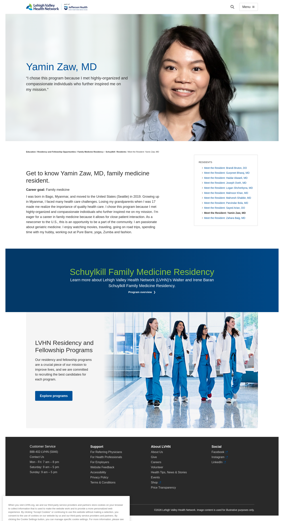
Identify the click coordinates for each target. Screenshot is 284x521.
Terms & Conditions (103, 482)
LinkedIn (219, 462)
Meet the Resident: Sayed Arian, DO (224, 208)
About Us (157, 452)
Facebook (220, 452)
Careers (156, 462)
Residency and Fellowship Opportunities (56, 152)
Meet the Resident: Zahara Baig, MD (224, 218)
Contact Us (37, 456)
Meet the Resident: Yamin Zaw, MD (225, 213)
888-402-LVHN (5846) (44, 451)
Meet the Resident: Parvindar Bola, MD (226, 203)
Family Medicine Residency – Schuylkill (96, 152)
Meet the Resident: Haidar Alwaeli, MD (226, 178)
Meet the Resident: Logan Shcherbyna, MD (228, 188)
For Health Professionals (106, 457)
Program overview (140, 292)
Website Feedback (102, 467)
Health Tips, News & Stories (169, 472)
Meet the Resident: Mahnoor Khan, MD (226, 193)
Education (31, 152)
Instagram (220, 457)
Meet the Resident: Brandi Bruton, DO (225, 168)
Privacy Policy (99, 477)
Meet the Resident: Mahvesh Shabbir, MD (227, 198)
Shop (156, 482)
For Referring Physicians (106, 452)
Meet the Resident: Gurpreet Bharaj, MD (227, 173)
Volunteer (157, 467)
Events (155, 477)
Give (154, 457)
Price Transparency (163, 487)
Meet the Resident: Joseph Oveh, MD (225, 183)
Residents (121, 152)
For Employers (99, 462)
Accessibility (98, 472)
